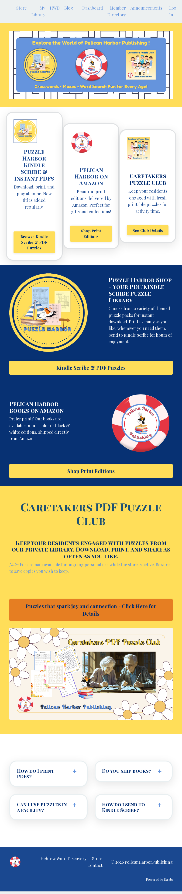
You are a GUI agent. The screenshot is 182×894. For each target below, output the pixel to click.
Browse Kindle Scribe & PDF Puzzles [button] (34, 242)
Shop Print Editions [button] (91, 234)
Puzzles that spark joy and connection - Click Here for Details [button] (91, 611)
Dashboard (93, 8)
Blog (69, 8)
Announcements (147, 8)
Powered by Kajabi (159, 882)
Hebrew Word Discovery (63, 861)
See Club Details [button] (148, 230)
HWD (55, 8)
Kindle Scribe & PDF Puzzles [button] (91, 368)
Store (21, 8)
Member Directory (117, 11)
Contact (95, 868)
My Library (38, 11)
